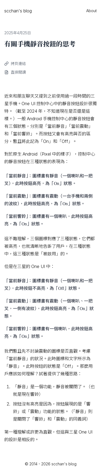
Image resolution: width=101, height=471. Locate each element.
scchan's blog (18, 10)
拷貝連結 (18, 63)
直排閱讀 (18, 72)
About (91, 10)
